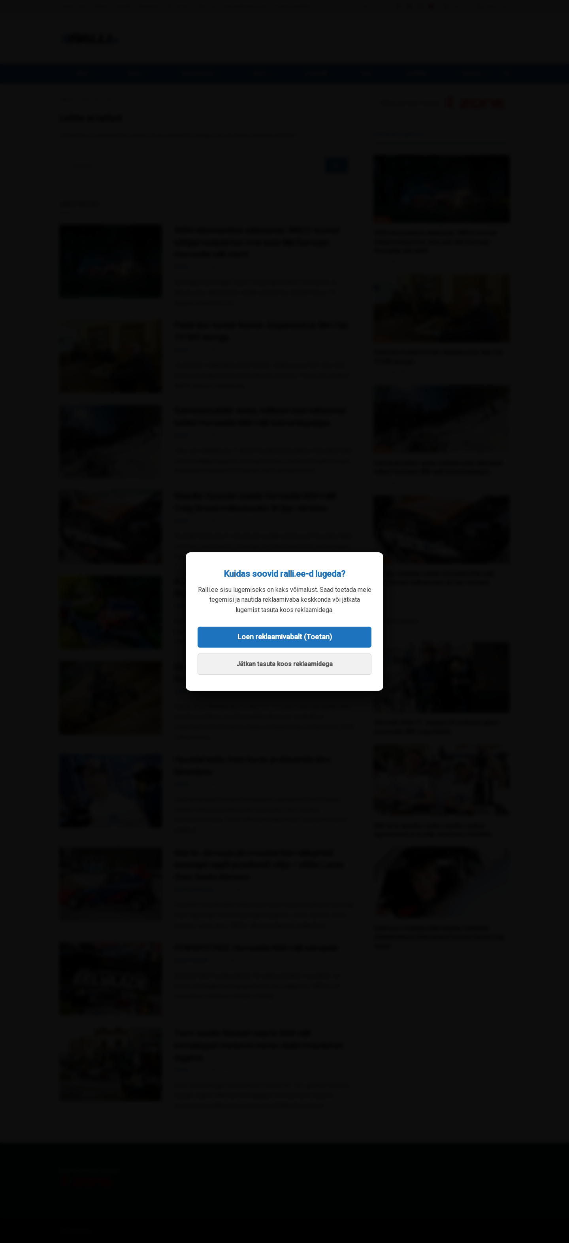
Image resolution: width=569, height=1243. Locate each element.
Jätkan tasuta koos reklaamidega (284, 664)
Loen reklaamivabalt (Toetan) (284, 637)
